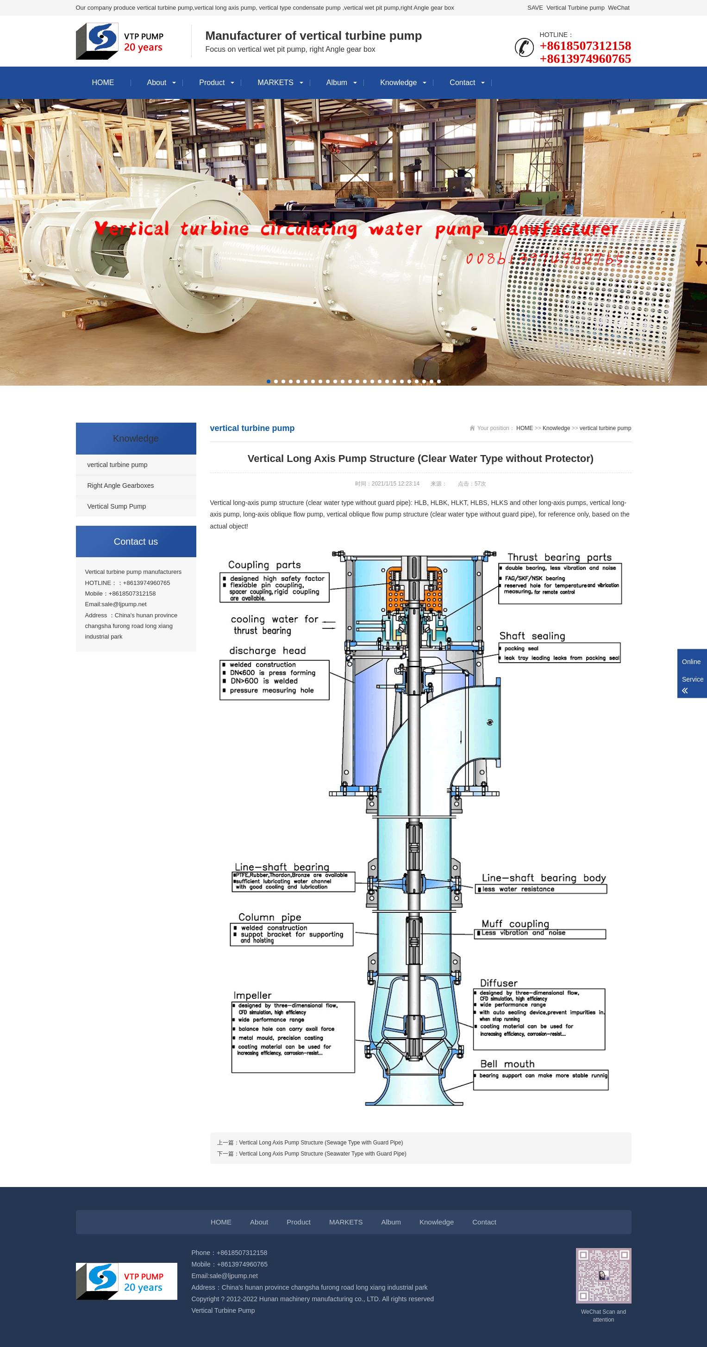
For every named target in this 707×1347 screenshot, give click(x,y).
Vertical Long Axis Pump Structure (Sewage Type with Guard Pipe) (321, 1142)
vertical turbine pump (605, 428)
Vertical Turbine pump (576, 7)
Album (336, 82)
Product (212, 82)
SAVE (535, 7)
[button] (268, 381)
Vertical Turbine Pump (223, 1310)
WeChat (619, 7)
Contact (462, 82)
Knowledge (398, 82)
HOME (103, 82)
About (157, 82)
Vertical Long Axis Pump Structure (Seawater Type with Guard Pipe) (323, 1153)
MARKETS (275, 82)
